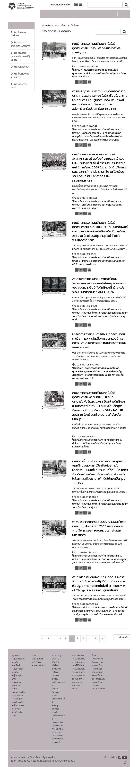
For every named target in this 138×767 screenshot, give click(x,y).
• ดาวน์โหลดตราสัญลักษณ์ (98, 677)
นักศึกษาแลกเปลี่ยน (91, 133)
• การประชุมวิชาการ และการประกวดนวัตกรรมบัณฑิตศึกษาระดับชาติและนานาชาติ (57, 732)
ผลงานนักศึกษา (89, 313)
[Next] (43, 638)
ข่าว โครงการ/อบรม (19, 85)
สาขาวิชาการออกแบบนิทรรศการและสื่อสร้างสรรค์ (98, 376)
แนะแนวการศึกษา (90, 208)
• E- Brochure (98, 688)
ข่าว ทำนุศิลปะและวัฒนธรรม (20, 75)
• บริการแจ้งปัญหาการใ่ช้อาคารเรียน (97, 662)
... (54, 638)
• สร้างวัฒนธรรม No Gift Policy (18, 692)
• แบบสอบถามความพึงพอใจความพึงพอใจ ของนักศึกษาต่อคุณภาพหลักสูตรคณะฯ (78, 678)
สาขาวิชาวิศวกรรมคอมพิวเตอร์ (88, 316)
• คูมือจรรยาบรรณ (17, 670)
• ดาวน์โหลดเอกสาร (97, 683)
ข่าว (12, 25)
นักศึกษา (90, 73)
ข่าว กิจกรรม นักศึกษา (18, 33)
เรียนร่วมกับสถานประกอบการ (104, 140)
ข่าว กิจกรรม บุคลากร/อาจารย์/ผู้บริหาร (20, 56)
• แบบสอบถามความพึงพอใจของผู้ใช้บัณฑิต (78, 662)
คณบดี (78, 70)
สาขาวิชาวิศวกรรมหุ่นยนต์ (85, 507)
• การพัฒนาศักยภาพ (17, 683)
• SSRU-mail (38, 665)
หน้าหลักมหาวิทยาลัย (60, 4)
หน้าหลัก (46, 25)
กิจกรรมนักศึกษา (80, 76)
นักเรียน (86, 205)
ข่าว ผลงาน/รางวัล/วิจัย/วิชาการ (20, 44)
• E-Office (36, 662)
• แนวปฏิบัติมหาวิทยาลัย (17, 700)
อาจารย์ (76, 208)
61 (96, 638)
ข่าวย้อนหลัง (122, 637)
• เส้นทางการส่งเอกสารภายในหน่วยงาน (18, 710)
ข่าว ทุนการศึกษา (20, 67)
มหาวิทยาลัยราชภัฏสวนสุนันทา (111, 73)
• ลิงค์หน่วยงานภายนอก (97, 670)
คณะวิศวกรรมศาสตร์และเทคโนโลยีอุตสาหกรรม (95, 71)
